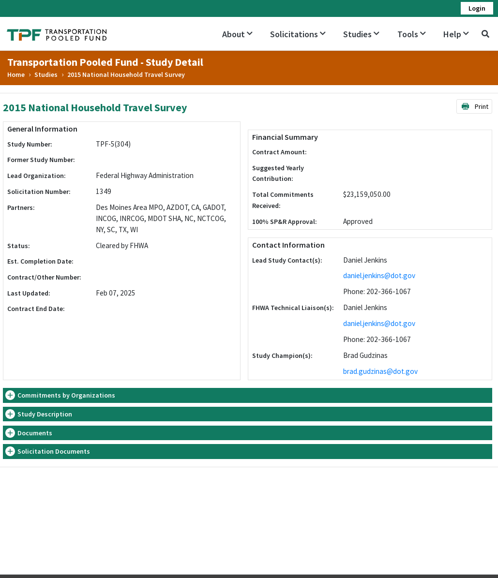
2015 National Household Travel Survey (126, 74)
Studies (361, 34)
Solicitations (298, 34)
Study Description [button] (44, 414)
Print (474, 106)
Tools (411, 34)
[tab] (247, 395)
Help (456, 34)
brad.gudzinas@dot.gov (380, 371)
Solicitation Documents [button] (53, 451)
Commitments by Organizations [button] (66, 395)
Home (16, 74)
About (237, 34)
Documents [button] (34, 433)
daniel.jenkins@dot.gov (379, 275)
